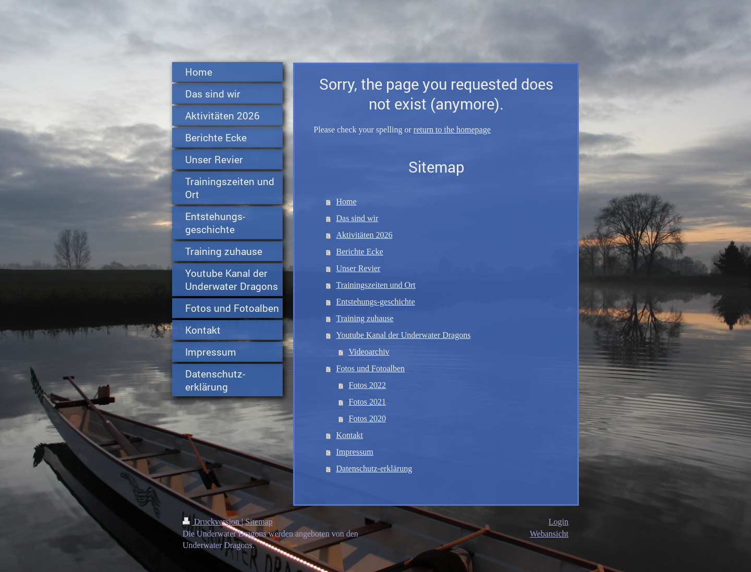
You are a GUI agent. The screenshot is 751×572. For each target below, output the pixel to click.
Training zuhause (365, 318)
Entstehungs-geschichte (375, 301)
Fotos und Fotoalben (370, 368)
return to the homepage (452, 129)
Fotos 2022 (367, 385)
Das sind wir (357, 218)
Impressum (354, 451)
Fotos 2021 (367, 401)
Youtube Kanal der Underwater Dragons (403, 335)
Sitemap (258, 521)
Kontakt (350, 435)
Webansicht (549, 533)
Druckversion (212, 521)
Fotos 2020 (367, 418)
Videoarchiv (369, 351)
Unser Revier (358, 268)
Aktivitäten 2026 (364, 234)
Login (558, 521)
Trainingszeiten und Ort (376, 285)
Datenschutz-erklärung (374, 468)
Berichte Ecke (359, 251)
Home (346, 201)
